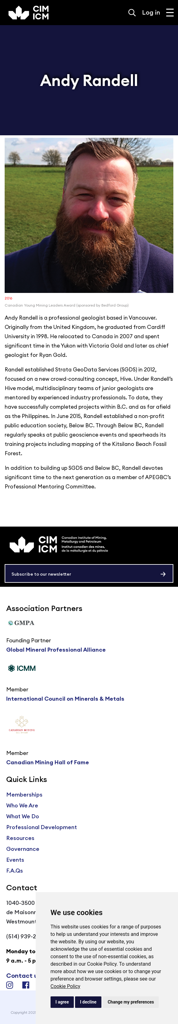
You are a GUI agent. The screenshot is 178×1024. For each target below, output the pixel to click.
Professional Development (41, 827)
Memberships (24, 794)
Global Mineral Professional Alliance (56, 649)
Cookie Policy (65, 986)
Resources (20, 838)
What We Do (22, 816)
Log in (151, 12)
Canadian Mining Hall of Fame (47, 762)
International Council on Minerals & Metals (65, 698)
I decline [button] (88, 1001)
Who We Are (22, 805)
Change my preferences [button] (131, 1001)
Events (15, 859)
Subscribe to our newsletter (41, 574)
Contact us (23, 975)
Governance (22, 848)
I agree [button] (62, 1001)
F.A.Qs (14, 870)
